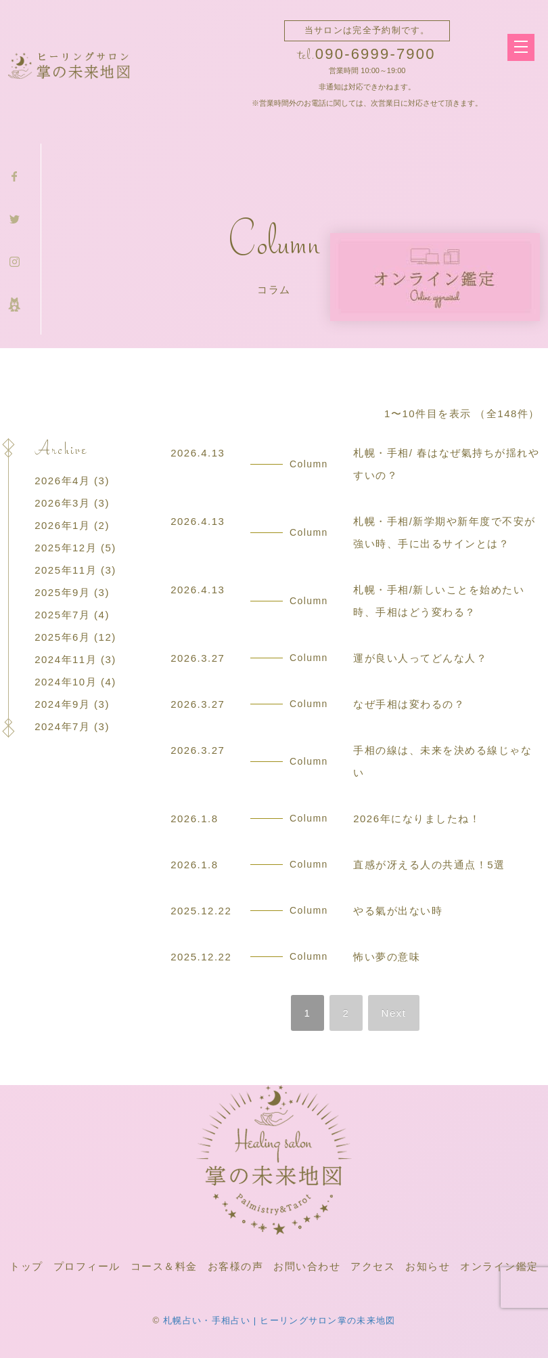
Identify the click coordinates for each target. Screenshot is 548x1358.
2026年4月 (62, 480)
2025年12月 (66, 547)
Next (394, 1013)
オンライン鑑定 (499, 1266)
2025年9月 (62, 592)
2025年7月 (62, 614)
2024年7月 (62, 726)
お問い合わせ (306, 1266)
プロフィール (86, 1266)
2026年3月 (62, 503)
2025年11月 (66, 570)
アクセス (372, 1266)
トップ (26, 1266)
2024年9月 (62, 704)
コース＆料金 (164, 1266)
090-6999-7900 (375, 53)
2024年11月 (66, 659)
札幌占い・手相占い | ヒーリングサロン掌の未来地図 (279, 1320)
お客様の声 (236, 1266)
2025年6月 (62, 637)
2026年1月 (62, 525)
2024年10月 (66, 681)
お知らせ (427, 1266)
